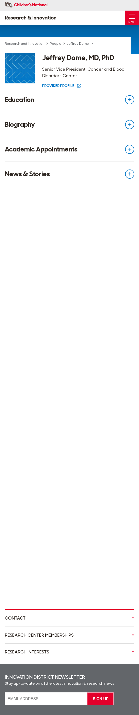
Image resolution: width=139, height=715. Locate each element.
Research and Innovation (24, 43)
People (55, 43)
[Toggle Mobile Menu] (132, 18)
